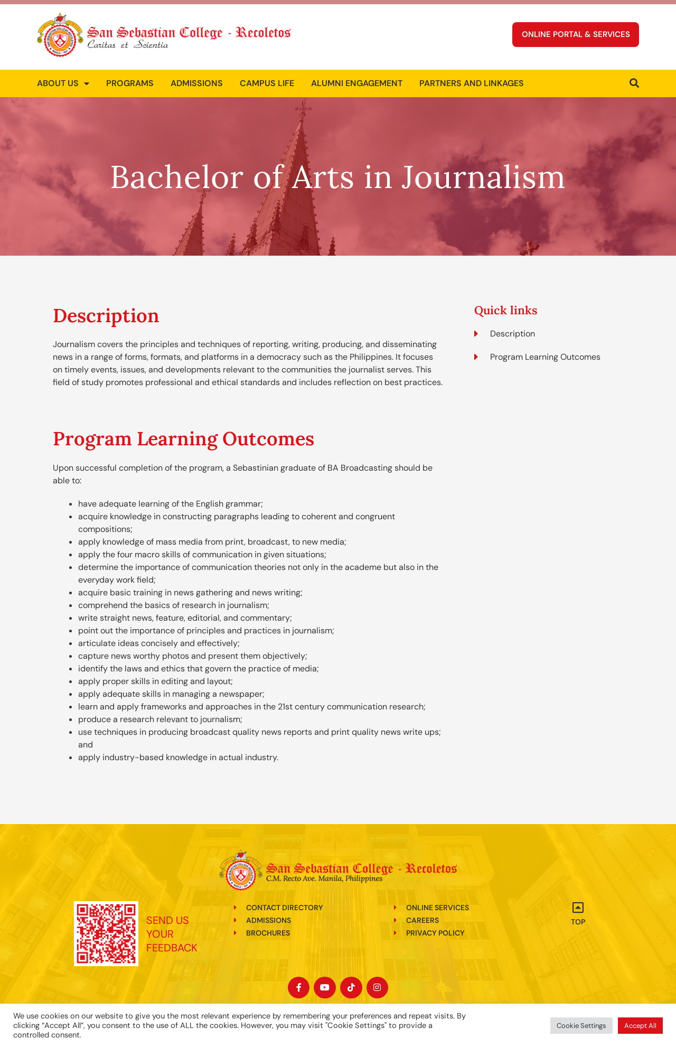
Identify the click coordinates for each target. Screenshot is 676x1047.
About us (63, 78)
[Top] (578, 907)
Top (578, 922)
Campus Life (267, 77)
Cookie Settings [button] (581, 1025)
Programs (130, 77)
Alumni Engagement (356, 77)
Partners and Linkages (471, 77)
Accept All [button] (640, 1025)
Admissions (197, 77)
